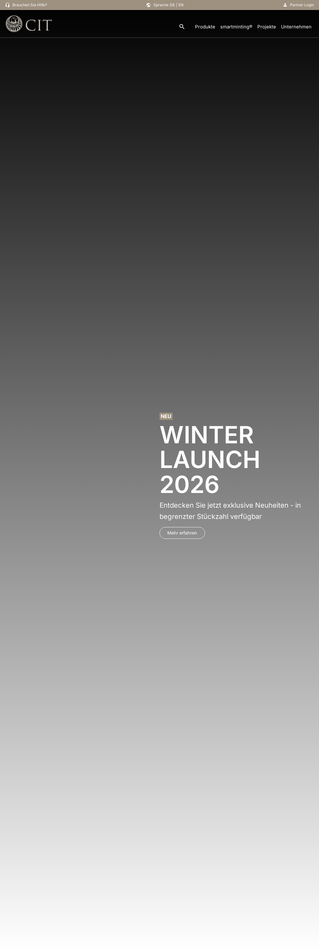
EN (181, 4)
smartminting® (236, 27)
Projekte (266, 27)
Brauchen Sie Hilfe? (29, 4)
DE (172, 4)
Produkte (205, 27)
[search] (182, 27)
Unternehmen (296, 27)
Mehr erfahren (182, 532)
